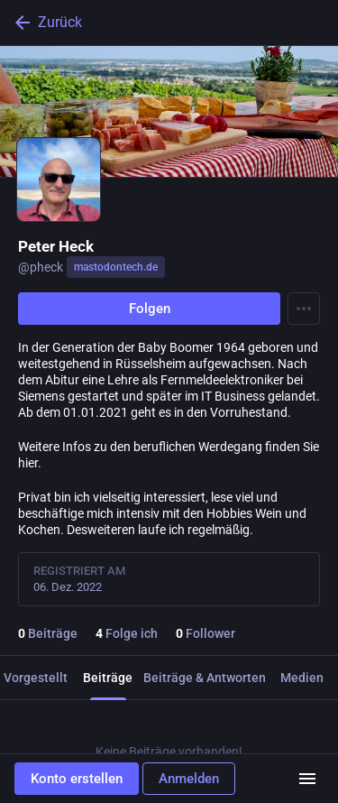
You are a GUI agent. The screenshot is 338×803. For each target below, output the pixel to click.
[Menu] (304, 308)
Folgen (149, 308)
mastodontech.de (116, 267)
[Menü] (307, 778)
